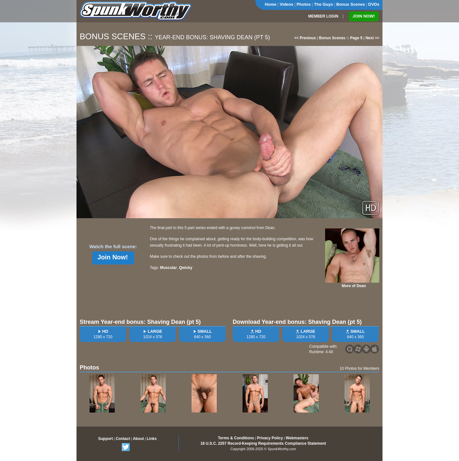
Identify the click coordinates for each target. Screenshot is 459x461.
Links (152, 438)
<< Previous (305, 38)
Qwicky (185, 267)
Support (105, 438)
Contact (123, 438)
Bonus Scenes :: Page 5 (340, 38)
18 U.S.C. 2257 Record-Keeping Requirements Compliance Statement (263, 443)
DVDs (373, 4)
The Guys (323, 4)
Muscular (168, 267)
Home (270, 4)
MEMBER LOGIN (323, 16)
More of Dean (354, 286)
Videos (286, 4)
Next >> (372, 38)
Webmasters (297, 438)
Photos (304, 4)
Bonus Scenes (350, 4)
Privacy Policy (270, 438)
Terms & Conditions (236, 438)
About (138, 438)
